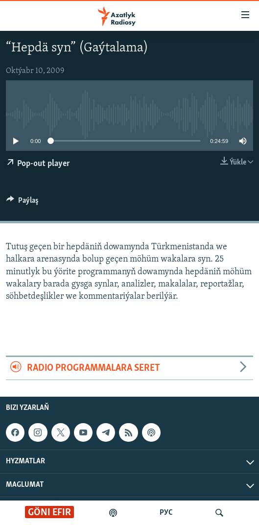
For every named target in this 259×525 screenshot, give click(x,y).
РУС (166, 513)
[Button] (22, 202)
